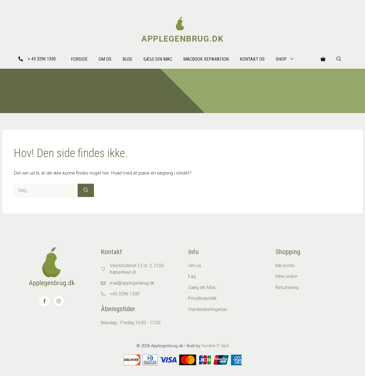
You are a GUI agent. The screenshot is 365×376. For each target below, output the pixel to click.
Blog (127, 59)
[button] (339, 59)
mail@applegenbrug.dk (132, 283)
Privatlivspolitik (202, 298)
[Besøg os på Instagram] (58, 301)
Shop (288, 59)
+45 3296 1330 (124, 293)
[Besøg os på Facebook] (44, 301)
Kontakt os (252, 59)
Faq (192, 276)
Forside (79, 59)
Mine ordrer (286, 276)
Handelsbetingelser (207, 309)
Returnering (286, 287)
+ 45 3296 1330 (42, 59)
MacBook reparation (206, 59)
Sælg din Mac (157, 59)
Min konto (285, 265)
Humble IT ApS (215, 345)
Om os (194, 265)
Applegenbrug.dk (182, 39)
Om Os (105, 59)
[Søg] (86, 190)
